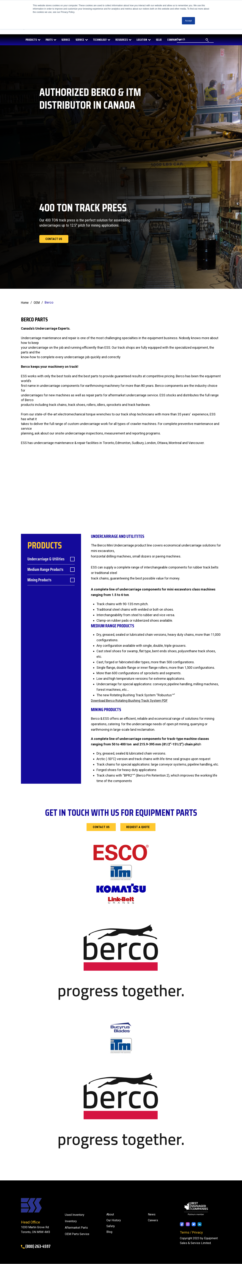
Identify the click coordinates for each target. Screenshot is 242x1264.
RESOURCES (121, 40)
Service (80, 40)
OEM (37, 303)
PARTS (49, 40)
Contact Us (101, 827)
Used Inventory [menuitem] (74, 1215)
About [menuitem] (110, 1214)
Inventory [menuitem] (71, 1221)
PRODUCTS (31, 40)
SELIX (159, 40)
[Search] (195, 40)
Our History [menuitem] (113, 1220)
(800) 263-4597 (36, 1247)
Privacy (197, 1232)
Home (25, 303)
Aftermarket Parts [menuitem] (76, 1228)
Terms (184, 1232)
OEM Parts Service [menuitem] (77, 1234)
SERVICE (65, 40)
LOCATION (142, 40)
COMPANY (172, 40)
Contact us (54, 239)
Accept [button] (188, 20)
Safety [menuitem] (110, 1226)
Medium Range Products (45, 570)
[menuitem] (109, 1232)
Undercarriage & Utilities (45, 559)
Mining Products (39, 580)
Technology (100, 40)
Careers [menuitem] (153, 1220)
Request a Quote (138, 827)
